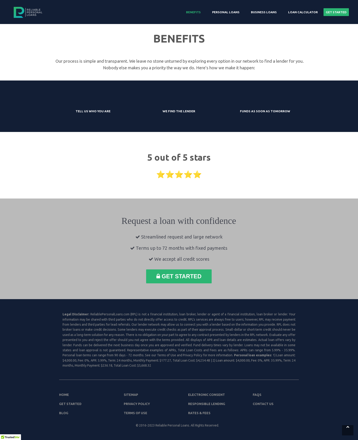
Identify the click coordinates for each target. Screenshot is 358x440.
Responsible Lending (206, 404)
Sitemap (131, 395)
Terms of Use (135, 413)
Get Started (336, 12)
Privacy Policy (137, 404)
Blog (63, 413)
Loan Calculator (303, 12)
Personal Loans (226, 12)
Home (64, 395)
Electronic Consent (206, 395)
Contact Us (263, 404)
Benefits (193, 12)
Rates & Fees (199, 413)
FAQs (257, 395)
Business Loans (264, 12)
